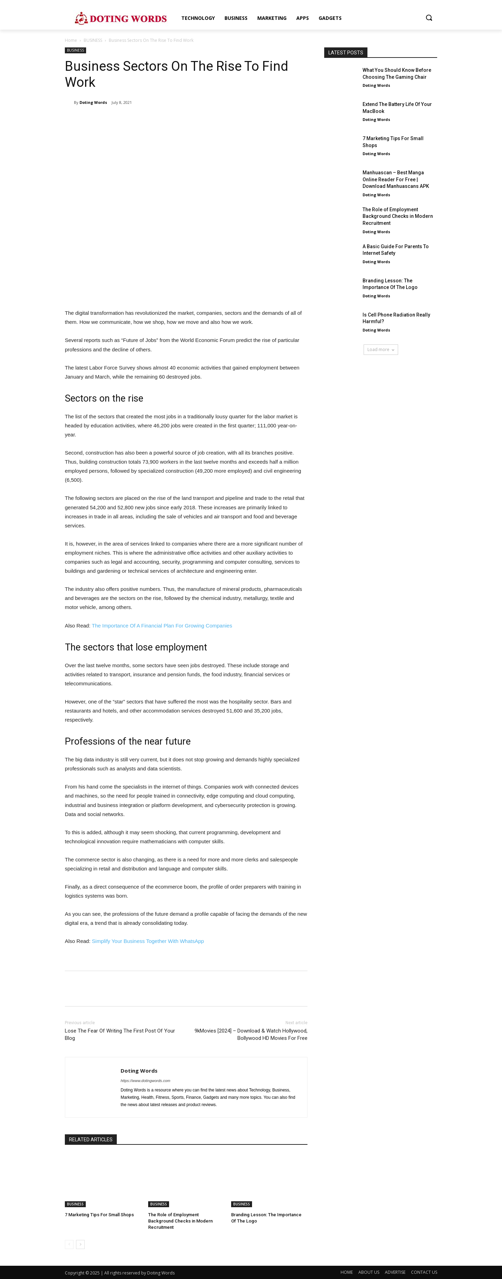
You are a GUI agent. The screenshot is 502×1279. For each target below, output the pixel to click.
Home (71, 40)
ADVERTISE (395, 1272)
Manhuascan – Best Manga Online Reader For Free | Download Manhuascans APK (396, 179)
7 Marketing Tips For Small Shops (99, 1214)
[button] (428, 18)
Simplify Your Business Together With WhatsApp (148, 941)
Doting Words (93, 102)
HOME (347, 1272)
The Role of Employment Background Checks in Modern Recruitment (180, 1221)
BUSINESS (93, 40)
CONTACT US (424, 1272)
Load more (380, 349)
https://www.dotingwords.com (145, 1081)
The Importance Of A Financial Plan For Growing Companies (162, 626)
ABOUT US (368, 1272)
